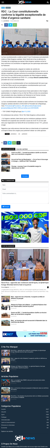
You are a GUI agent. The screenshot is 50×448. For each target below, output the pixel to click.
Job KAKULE (6, 20)
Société (3, 279)
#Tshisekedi (8, 106)
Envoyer (5, 206)
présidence (14, 5)
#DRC (19, 108)
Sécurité (4, 156)
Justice (8, 5)
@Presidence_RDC (19, 106)
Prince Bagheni (5, 287)
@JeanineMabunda (7, 108)
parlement (24, 134)
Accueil (3, 5)
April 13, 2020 (26, 111)
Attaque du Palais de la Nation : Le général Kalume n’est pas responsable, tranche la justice (28, 305)
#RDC (15, 108)
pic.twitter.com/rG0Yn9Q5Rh (30, 108)
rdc (19, 134)
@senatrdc (38, 106)
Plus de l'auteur (22, 149)
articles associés (8, 149)
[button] (4, 227)
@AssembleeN (29, 106)
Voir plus (25, 176)
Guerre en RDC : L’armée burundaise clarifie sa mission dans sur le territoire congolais (28, 313)
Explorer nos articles (7, 431)
